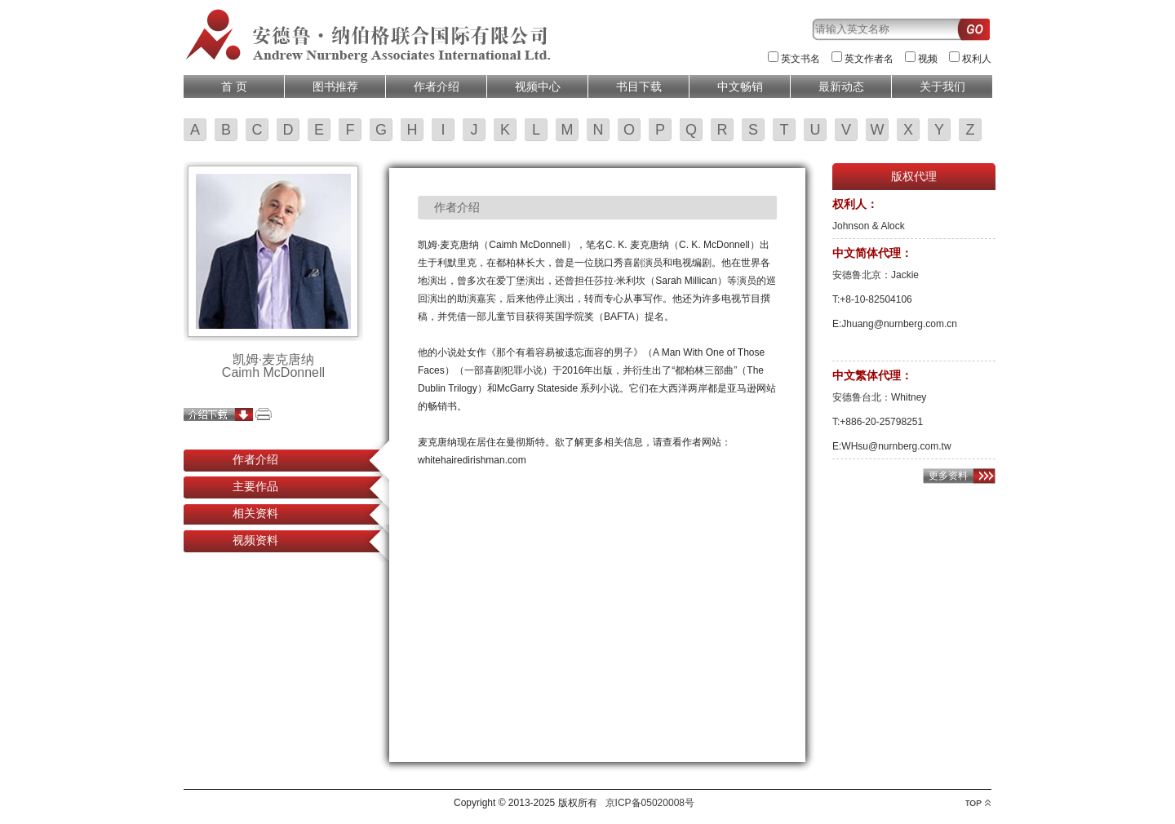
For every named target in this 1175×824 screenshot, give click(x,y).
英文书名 (800, 58)
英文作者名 (869, 58)
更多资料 (948, 475)
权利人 (976, 58)
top (977, 803)
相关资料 (255, 513)
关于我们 (942, 86)
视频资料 (255, 540)
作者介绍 (436, 86)
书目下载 (639, 86)
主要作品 (255, 486)
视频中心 (538, 86)
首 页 (234, 86)
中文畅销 (740, 86)
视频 (928, 58)
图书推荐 (335, 86)
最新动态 (841, 86)
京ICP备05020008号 (649, 802)
